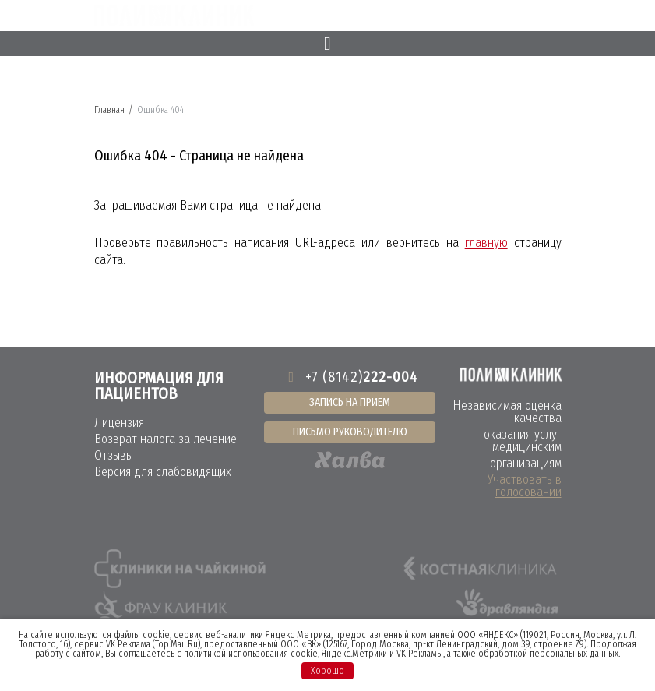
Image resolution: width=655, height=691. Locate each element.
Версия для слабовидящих (162, 471)
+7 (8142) (350, 377)
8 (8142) (449, 16)
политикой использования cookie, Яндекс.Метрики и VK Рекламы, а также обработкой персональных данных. (402, 653)
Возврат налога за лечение (165, 439)
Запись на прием (349, 402)
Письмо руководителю (350, 432)
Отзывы (113, 455)
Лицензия (119, 422)
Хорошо (327, 670)
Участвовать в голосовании (525, 485)
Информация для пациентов (159, 385)
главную (486, 242)
